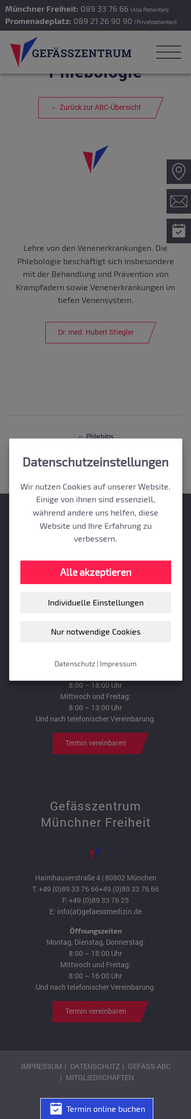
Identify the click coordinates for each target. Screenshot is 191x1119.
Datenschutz (74, 663)
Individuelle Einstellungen (96, 603)
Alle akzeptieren (95, 572)
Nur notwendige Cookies (96, 631)
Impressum (118, 663)
